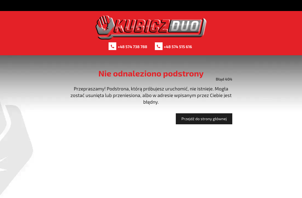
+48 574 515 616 (178, 46)
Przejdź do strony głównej (204, 118)
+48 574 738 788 (132, 46)
